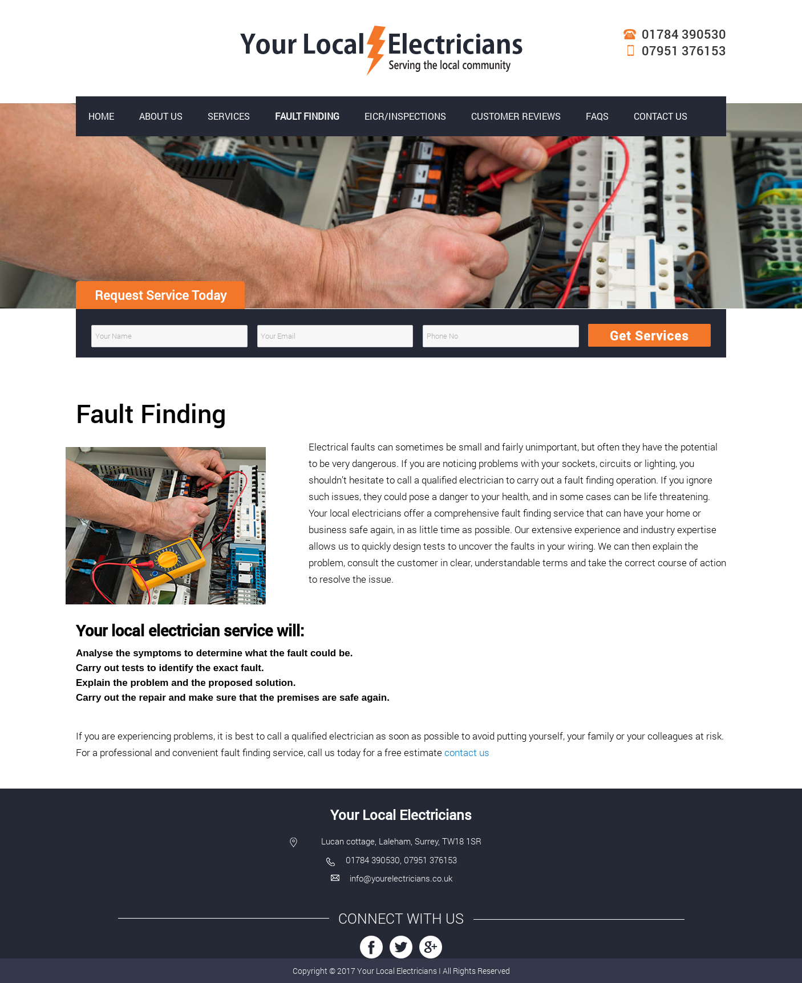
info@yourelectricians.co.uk (401, 878)
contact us (466, 752)
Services (229, 116)
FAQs (597, 116)
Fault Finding (307, 116)
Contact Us (660, 116)
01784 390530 (684, 34)
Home (101, 116)
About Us (161, 116)
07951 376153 (684, 50)
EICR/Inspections (405, 116)
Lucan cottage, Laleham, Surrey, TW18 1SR (401, 841)
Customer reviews (516, 116)
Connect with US (401, 918)
